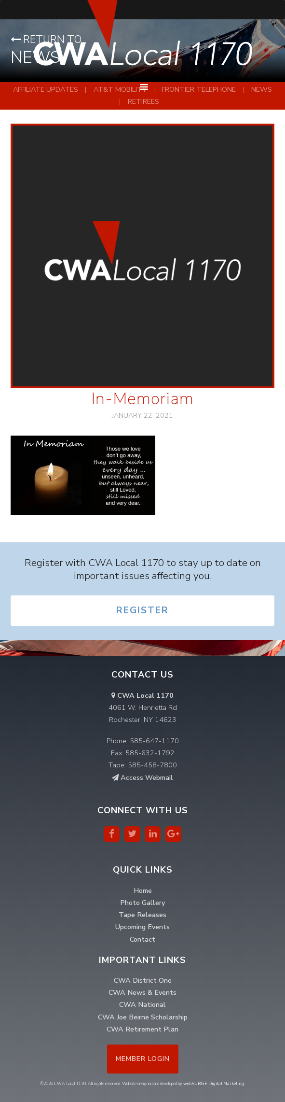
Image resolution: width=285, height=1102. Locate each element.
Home (143, 890)
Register (142, 610)
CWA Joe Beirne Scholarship (143, 1017)
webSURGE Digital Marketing (213, 1084)
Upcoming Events (142, 927)
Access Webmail (142, 777)
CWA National (142, 1004)
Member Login (143, 1058)
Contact (142, 939)
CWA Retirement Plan (142, 1029)
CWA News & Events (142, 992)
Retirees (143, 101)
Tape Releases (142, 914)
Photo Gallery (142, 902)
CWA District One (143, 980)
